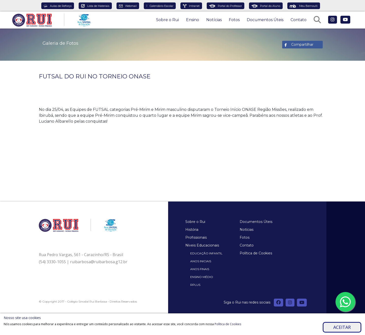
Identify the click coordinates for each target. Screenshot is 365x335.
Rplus (195, 285)
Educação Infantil (206, 253)
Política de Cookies (256, 253)
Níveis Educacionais (202, 245)
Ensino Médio (201, 277)
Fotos (234, 19)
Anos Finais (199, 269)
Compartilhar (302, 44)
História (191, 229)
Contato (299, 19)
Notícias (214, 19)
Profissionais (196, 237)
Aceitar (342, 327)
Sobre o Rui (167, 19)
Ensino (192, 19)
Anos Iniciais (200, 261)
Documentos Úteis (265, 19)
